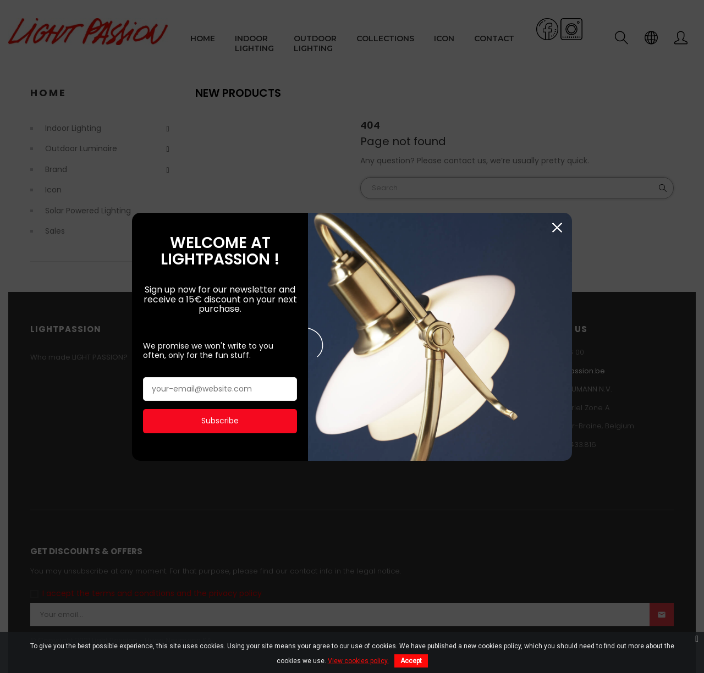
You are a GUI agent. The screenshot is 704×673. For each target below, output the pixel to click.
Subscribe (220, 420)
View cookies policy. (358, 661)
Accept (411, 661)
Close (556, 227)
